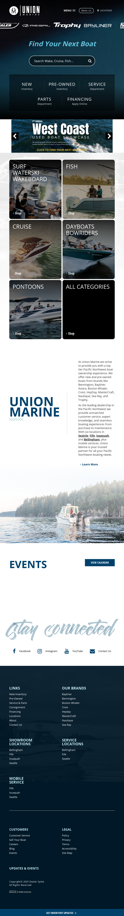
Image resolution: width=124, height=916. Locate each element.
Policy (65, 835)
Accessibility (69, 848)
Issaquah (102, 436)
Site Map (67, 853)
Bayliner (67, 694)
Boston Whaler (71, 703)
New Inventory (17, 694)
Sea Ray (66, 724)
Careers (13, 844)
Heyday (66, 711)
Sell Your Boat (17, 839)
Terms (65, 844)
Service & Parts (18, 703)
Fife (92, 436)
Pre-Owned (15, 698)
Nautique (67, 720)
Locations (15, 716)
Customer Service (19, 835)
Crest (65, 707)
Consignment (17, 707)
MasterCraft (69, 716)
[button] (14, 136)
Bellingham (92, 439)
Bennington (69, 698)
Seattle (83, 436)
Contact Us (15, 724)
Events (13, 853)
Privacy (66, 839)
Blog (12, 848)
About (12, 720)
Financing (15, 711)
